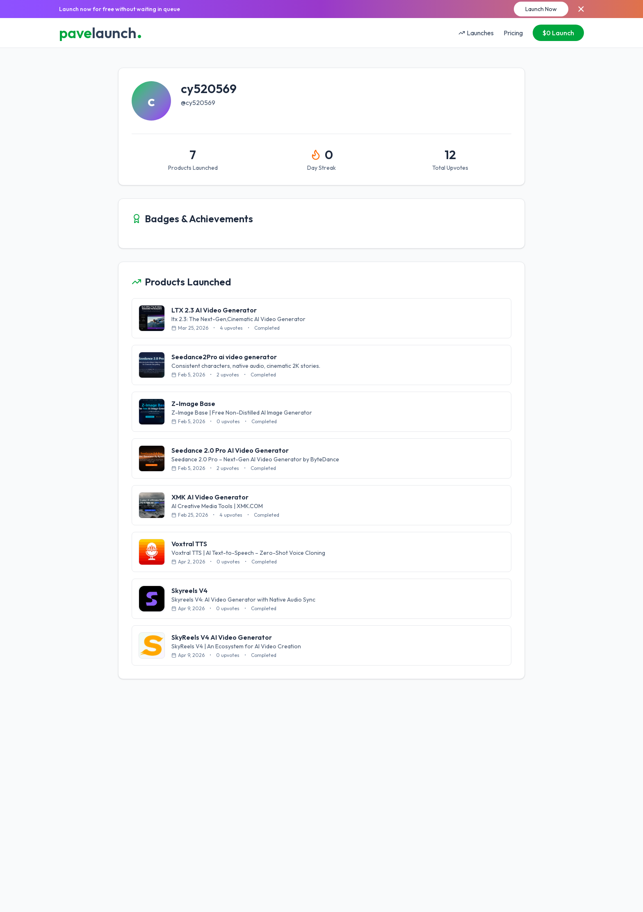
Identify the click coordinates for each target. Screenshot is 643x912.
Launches (476, 33)
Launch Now (541, 9)
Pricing (513, 33)
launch (100, 33)
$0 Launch (558, 33)
